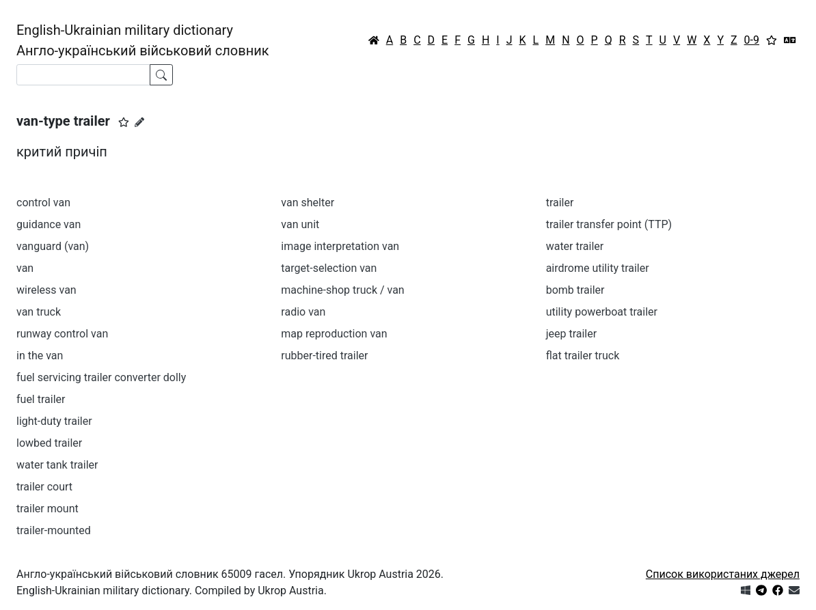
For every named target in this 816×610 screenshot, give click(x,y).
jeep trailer (571, 333)
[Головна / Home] (374, 40)
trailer (560, 202)
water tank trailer (57, 464)
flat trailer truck (583, 355)
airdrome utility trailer (597, 268)
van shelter (307, 202)
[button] (123, 122)
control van (43, 202)
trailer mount (47, 508)
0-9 (751, 39)
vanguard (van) (52, 246)
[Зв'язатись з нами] (794, 590)
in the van (39, 355)
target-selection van (329, 268)
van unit (300, 224)
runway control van (62, 333)
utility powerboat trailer (601, 311)
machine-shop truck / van (342, 289)
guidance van (48, 224)
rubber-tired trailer (324, 355)
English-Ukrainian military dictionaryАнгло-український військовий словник (142, 40)
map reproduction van (334, 333)
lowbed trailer (49, 442)
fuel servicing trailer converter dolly (101, 377)
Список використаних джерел (723, 574)
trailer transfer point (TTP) (609, 224)
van (24, 268)
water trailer (575, 246)
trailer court (44, 486)
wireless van (46, 289)
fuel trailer (40, 399)
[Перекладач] (790, 40)
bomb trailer (575, 289)
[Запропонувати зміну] (139, 122)
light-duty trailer (54, 421)
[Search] (83, 74)
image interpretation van (340, 246)
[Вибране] (771, 40)
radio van (303, 311)
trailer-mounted (53, 530)
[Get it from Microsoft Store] (745, 590)
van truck (38, 311)
